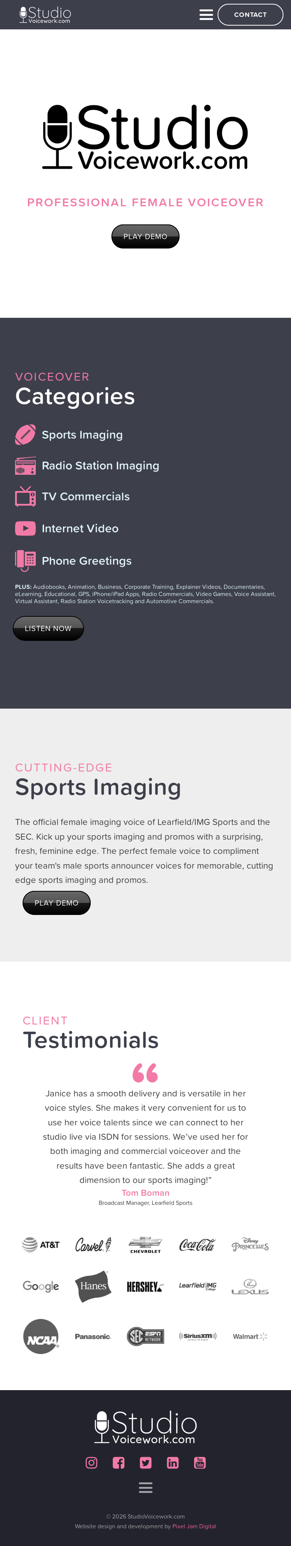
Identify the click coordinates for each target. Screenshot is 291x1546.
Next (268, 1157)
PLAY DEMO (145, 236)
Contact (250, 14)
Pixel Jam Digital (194, 1526)
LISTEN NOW (48, 628)
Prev (22, 1157)
